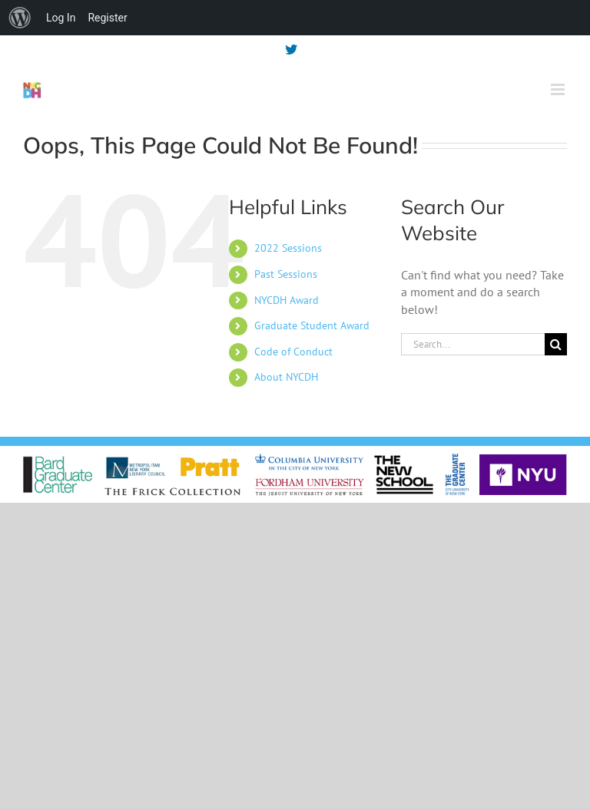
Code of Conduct (293, 351)
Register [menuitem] (107, 18)
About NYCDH (286, 377)
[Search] (556, 344)
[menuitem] (20, 17)
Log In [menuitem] (60, 18)
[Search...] (473, 344)
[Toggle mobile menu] (559, 89)
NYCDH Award (286, 300)
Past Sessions (285, 274)
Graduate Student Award (312, 325)
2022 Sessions (288, 248)
